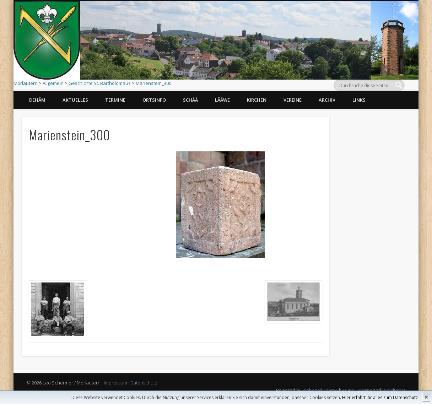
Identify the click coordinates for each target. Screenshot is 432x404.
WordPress (394, 390)
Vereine (293, 100)
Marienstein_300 (153, 83)
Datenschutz (143, 382)
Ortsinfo (154, 100)
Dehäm (37, 100)
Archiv (327, 100)
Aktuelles (75, 100)
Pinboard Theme (320, 390)
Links (359, 100)
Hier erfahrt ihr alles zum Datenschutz (380, 397)
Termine (115, 100)
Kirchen (256, 100)
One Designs (358, 390)
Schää (190, 100)
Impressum (115, 382)
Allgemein (53, 83)
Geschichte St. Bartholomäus (100, 83)
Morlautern (26, 83)
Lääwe (222, 100)
